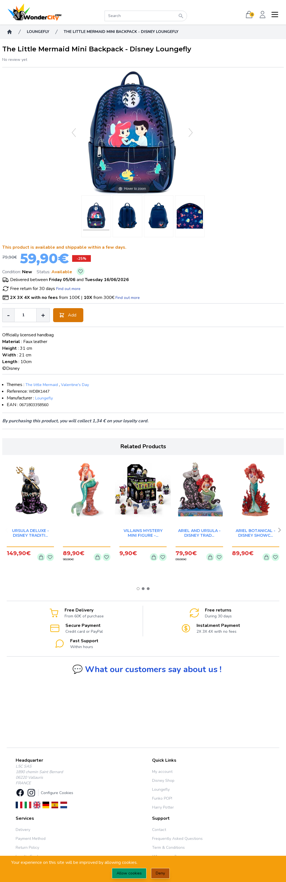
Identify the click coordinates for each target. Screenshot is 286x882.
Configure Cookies (57, 792)
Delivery (23, 829)
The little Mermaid (41, 384)
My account (162, 771)
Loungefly (44, 398)
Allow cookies (129, 873)
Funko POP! (162, 798)
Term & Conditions (168, 847)
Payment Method (31, 838)
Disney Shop (163, 780)
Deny (160, 873)
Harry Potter (163, 807)
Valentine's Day (75, 384)
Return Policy (27, 847)
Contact (159, 829)
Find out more (68, 288)
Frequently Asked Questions (177, 838)
